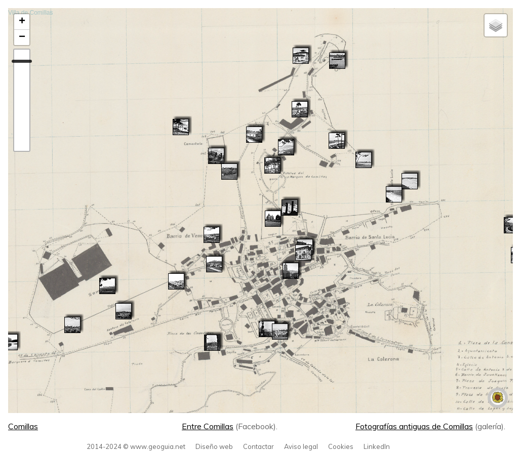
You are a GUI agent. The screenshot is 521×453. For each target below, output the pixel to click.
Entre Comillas (207, 426)
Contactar (258, 446)
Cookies (340, 446)
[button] (123, 311)
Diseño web (214, 446)
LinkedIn (377, 446)
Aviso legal (301, 446)
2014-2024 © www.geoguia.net (136, 446)
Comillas (23, 426)
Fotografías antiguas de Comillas (414, 426)
